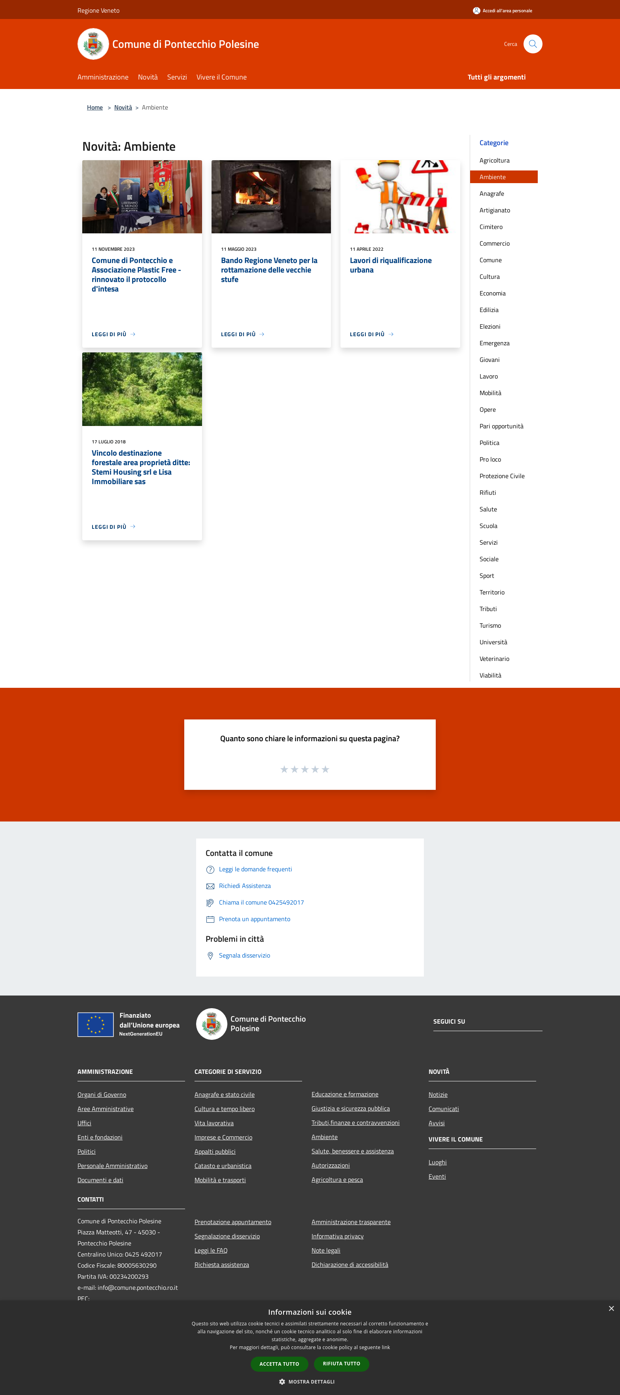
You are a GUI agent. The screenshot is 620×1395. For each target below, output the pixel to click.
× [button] (611, 1309)
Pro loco (490, 459)
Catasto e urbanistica (223, 1165)
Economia (493, 293)
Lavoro (489, 376)
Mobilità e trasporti (220, 1180)
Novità (123, 107)
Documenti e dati (100, 1180)
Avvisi (437, 1123)
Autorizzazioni (331, 1165)
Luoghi (438, 1162)
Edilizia (489, 309)
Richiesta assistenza (222, 1264)
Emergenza (495, 343)
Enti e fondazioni (100, 1137)
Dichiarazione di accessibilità (350, 1264)
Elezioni (490, 326)
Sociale (489, 559)
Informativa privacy (338, 1236)
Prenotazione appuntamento (233, 1222)
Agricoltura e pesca (337, 1179)
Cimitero (491, 226)
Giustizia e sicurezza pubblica (351, 1108)
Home (95, 107)
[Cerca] (533, 43)
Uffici (84, 1123)
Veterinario (494, 658)
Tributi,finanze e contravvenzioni (356, 1122)
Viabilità (490, 675)
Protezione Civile (502, 476)
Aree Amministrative (106, 1108)
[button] (310, 1382)
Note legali (326, 1250)
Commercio (495, 243)
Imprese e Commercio (223, 1137)
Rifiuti (488, 492)
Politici (87, 1151)
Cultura (490, 276)
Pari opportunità (502, 426)
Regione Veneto (98, 10)
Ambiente (493, 177)
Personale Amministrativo (112, 1165)
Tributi (488, 608)
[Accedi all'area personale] (502, 10)
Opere (488, 409)
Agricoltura (495, 160)
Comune (491, 260)
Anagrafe (492, 193)
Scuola (488, 525)
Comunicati (444, 1108)
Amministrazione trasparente (351, 1222)
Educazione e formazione (345, 1094)
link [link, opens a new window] (386, 1347)
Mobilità (490, 392)
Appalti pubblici (215, 1151)
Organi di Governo (102, 1094)
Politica (489, 442)
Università (493, 642)
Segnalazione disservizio (227, 1236)
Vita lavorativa (214, 1123)
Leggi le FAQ (211, 1250)
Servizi (489, 542)
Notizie (438, 1094)
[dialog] (310, 1347)
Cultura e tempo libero (225, 1108)
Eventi (437, 1176)
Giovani (490, 359)
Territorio (492, 592)
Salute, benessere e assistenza (353, 1151)
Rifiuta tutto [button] (342, 1363)
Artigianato (495, 210)
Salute (488, 509)
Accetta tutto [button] (279, 1364)
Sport (487, 575)
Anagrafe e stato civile (225, 1094)
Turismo (490, 625)
